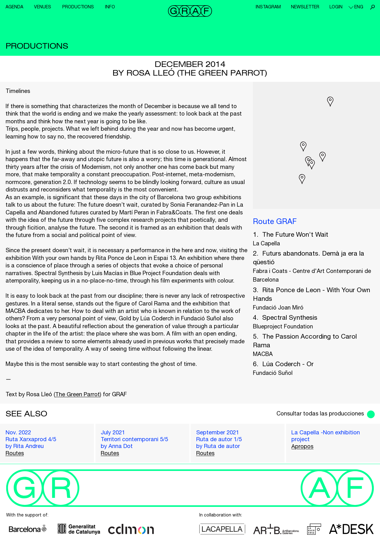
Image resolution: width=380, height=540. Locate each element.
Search (372, 7)
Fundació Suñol (273, 373)
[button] (311, 164)
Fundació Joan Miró (278, 307)
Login (335, 6)
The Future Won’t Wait (295, 234)
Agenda (14, 6)
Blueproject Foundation (283, 326)
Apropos (302, 446)
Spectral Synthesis (289, 317)
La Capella (266, 243)
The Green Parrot (77, 394)
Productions (78, 6)
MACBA (263, 354)
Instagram (268, 6)
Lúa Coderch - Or (288, 363)
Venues (42, 6)
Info (110, 6)
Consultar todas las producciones (320, 413)
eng (358, 6)
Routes (15, 453)
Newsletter (305, 6)
